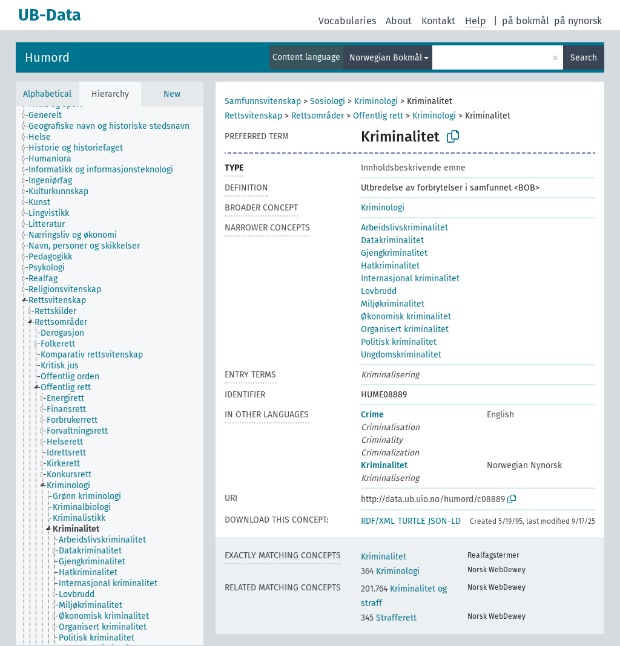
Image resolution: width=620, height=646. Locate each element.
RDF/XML (378, 521)
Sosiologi (327, 101)
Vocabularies (347, 21)
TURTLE (411, 521)
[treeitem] (50, 115)
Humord (47, 57)
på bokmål (525, 21)
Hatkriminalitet (390, 266)
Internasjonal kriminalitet (410, 278)
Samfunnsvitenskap (263, 101)
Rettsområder (317, 116)
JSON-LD (444, 521)
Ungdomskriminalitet (401, 355)
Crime (372, 414)
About (399, 21)
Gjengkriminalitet (394, 253)
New (171, 94)
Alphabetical (47, 94)
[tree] (109, 375)
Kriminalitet (384, 465)
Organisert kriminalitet (405, 329)
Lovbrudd (379, 291)
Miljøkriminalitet (392, 304)
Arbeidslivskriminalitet (404, 228)
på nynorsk (578, 21)
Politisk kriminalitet (399, 342)
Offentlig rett (378, 116)
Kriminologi (376, 101)
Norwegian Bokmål (385, 58)
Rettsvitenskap (253, 116)
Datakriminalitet (392, 240)
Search (583, 58)
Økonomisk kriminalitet (406, 317)
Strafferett (389, 618)
